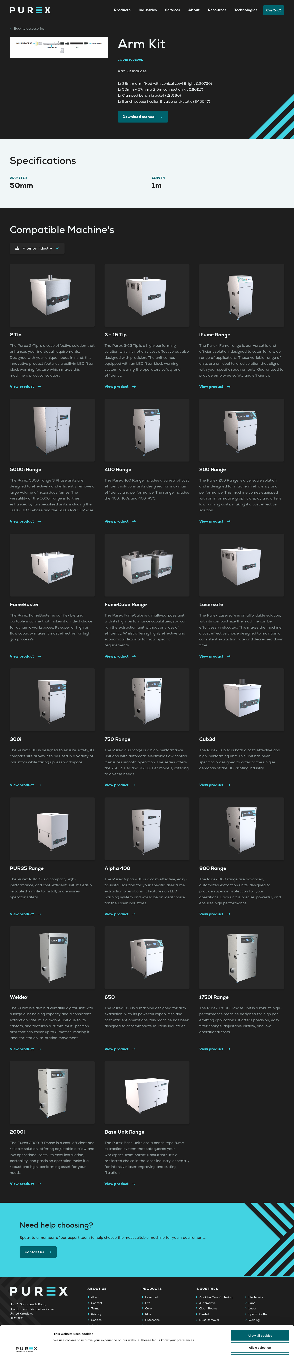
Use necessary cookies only (259, 1330)
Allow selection (260, 1318)
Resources (217, 10)
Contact (273, 10)
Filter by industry (37, 248)
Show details (214, 1348)
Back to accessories (27, 29)
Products (122, 10)
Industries (148, 10)
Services (172, 10)
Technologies (245, 10)
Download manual (142, 116)
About (194, 10)
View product (26, 386)
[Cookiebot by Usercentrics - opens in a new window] (26, 1348)
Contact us (38, 1252)
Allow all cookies (260, 1306)
